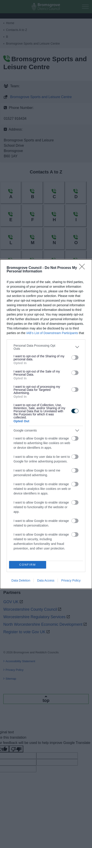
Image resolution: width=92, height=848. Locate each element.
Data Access (45, 580)
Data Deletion (21, 580)
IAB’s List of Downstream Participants (52, 333)
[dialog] (46, 424)
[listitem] (46, 347)
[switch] (74, 357)
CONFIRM (27, 564)
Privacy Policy (70, 580)
